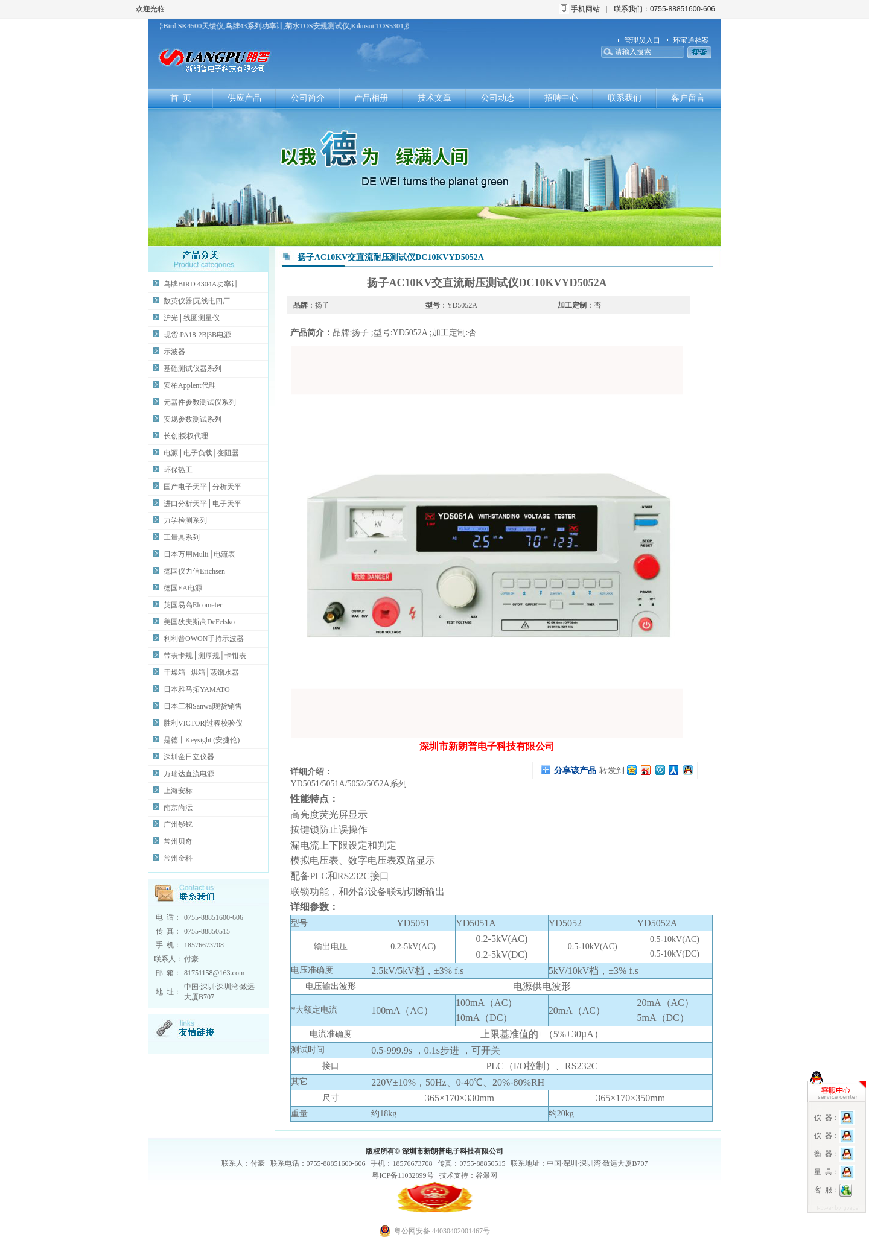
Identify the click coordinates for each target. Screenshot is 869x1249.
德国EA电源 (183, 588)
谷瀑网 (486, 1175)
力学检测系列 (185, 520)
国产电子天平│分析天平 (202, 486)
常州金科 (178, 858)
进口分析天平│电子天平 (202, 503)
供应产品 (244, 98)
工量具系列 (182, 537)
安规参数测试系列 (192, 419)
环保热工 (178, 470)
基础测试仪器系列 (192, 368)
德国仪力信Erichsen (194, 571)
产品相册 (371, 98)
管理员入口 (642, 40)
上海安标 (178, 790)
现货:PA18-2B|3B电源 (197, 334)
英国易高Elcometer (193, 605)
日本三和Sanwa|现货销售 (203, 706)
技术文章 (434, 98)
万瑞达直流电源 (189, 774)
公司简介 (308, 98)
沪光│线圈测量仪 (192, 318)
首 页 (180, 98)
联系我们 (624, 98)
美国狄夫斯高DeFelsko (199, 622)
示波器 (174, 351)
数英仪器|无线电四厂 (197, 301)
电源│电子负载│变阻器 (201, 453)
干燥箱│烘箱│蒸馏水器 (201, 672)
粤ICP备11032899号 (402, 1175)
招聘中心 (561, 98)
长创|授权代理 (186, 436)
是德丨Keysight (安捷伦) (202, 740)
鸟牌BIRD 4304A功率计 (201, 284)
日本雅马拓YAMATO (197, 689)
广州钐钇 (178, 824)
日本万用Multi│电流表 (199, 554)
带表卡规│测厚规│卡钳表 (205, 655)
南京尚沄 (178, 807)
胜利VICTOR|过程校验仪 (203, 723)
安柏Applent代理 (190, 385)
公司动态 (498, 98)
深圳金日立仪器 (189, 757)
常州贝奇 (178, 841)
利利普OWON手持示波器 (204, 638)
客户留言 (688, 98)
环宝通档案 (691, 40)
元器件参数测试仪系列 (200, 402)
